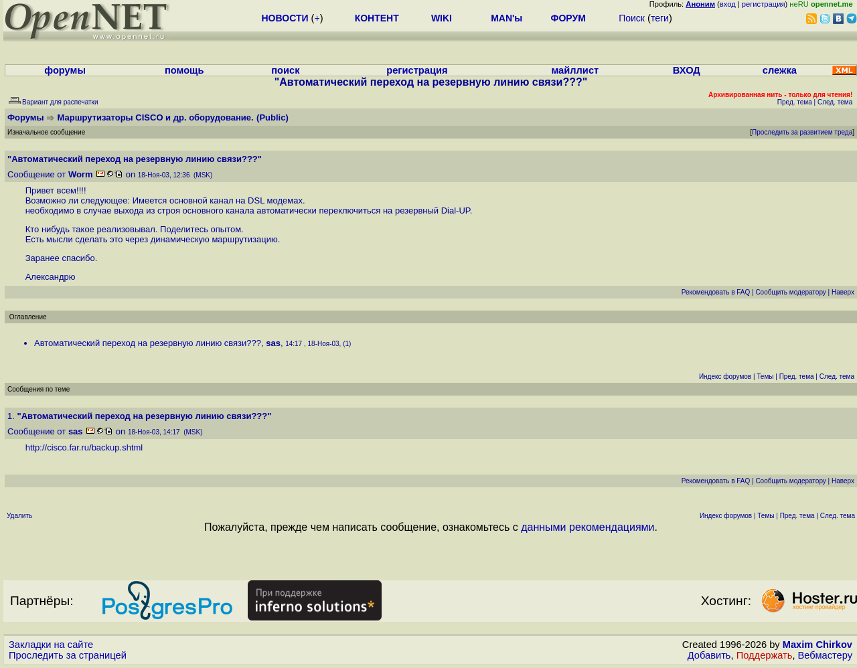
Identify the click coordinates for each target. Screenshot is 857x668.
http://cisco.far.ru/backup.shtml (84, 447)
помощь (184, 70)
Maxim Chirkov (817, 644)
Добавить (709, 655)
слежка (780, 70)
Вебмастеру (825, 655)
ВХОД (686, 70)
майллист (575, 70)
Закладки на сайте (51, 644)
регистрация (763, 4)
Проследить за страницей (68, 655)
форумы (65, 70)
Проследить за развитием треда (802, 132)
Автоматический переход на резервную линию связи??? (147, 343)
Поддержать (764, 655)
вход (728, 4)
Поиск (632, 18)
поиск (285, 70)
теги (660, 18)
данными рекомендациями (587, 527)
